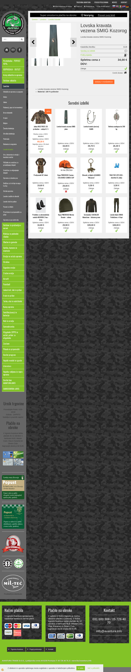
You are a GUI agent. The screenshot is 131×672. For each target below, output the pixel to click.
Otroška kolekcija (9, 133)
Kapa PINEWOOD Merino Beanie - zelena (66, 216)
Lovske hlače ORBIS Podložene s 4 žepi (116, 216)
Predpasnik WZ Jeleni (41, 175)
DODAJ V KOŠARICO (104, 82)
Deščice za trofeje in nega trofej (11, 184)
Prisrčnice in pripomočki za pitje (12, 213)
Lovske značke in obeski (11, 196)
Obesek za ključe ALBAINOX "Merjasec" (91, 176)
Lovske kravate (8, 149)
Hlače (5, 97)
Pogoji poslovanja (101, 2)
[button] (73, 42)
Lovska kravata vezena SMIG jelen (66, 127)
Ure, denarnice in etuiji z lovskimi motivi (11, 155)
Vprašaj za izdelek (87, 51)
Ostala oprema (8, 191)
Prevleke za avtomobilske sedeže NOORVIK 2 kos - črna (40, 217)
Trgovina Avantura (83, 2)
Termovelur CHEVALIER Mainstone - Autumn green (91, 216)
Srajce (5, 117)
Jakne (5, 102)
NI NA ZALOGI (67, 170)
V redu (80, 668)
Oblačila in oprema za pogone (13, 91)
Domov (35, 19)
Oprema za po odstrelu (11, 219)
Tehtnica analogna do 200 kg (116, 127)
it (120, 6)
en (117, 6)
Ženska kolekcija (8, 128)
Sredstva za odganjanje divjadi (11, 171)
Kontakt (124, 2)
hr (123, 6)
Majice (5, 123)
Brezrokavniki (7, 112)
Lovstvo (43, 19)
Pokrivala (6, 138)
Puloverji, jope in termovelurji (12, 107)
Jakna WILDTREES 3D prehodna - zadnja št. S (40, 127)
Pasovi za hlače (8, 206)
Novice (114, 2)
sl (113, 6)
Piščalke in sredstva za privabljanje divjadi (10, 163)
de (127, 6)
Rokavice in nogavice (10, 144)
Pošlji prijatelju (86, 55)
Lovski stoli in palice (10, 201)
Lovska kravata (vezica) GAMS (91, 127)
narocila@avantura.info (81, 661)
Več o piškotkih (93, 668)
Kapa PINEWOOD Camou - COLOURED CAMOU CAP (65, 176)
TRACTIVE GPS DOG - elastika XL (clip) (116, 176)
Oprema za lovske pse (10, 178)
